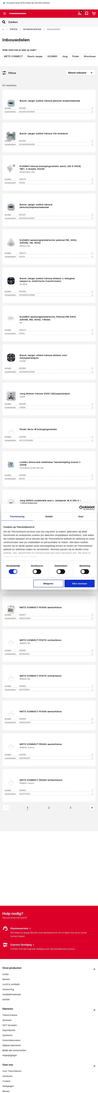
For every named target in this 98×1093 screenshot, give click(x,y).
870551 (56, 334)
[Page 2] (49, 808)
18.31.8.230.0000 (56, 440)
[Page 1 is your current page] (28, 808)
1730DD (56, 408)
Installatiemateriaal (11, 994)
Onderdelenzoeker (11, 1040)
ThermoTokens (9, 1015)
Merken (6, 979)
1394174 (56, 330)
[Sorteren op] (81, 73)
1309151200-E (56, 722)
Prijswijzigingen (9, 1055)
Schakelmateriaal (32, 29)
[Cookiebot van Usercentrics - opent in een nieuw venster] (82, 508)
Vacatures (7, 1076)
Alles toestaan (79, 583)
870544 (56, 183)
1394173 (56, 253)
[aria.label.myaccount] (79, 13)
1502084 (56, 475)
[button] (92, 808)
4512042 (56, 291)
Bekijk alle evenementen (14, 1050)
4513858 (56, 368)
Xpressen (7, 1020)
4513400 (56, 108)
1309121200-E (56, 618)
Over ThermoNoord (11, 1071)
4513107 (56, 215)
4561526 (56, 404)
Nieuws (5, 1091)
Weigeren (48, 583)
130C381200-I (56, 758)
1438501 (56, 686)
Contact (6, 1081)
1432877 (56, 615)
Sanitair (6, 999)
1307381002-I (56, 654)
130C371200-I (56, 794)
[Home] (3, 29)
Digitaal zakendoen (11, 1045)
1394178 (56, 179)
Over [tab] (81, 516)
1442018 (56, 755)
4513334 (56, 141)
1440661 (56, 790)
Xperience (7, 1035)
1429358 (56, 437)
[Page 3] (71, 808)
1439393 (56, 650)
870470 (56, 257)
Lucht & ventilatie (11, 984)
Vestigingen (8, 1086)
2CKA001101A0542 (56, 112)
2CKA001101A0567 (56, 218)
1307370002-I (56, 690)
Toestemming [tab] (17, 516)
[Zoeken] (53, 22)
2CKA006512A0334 (56, 372)
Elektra (13, 29)
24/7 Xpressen (9, 1025)
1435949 (56, 719)
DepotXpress (8, 1030)
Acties (5, 974)
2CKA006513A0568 (56, 295)
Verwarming (8, 989)
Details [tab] (49, 516)
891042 (56, 479)
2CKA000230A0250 (56, 144)
